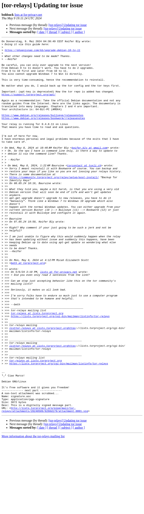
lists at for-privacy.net (28, 14)
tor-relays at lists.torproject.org (37, 368)
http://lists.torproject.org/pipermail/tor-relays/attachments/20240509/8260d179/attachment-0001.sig (45, 483)
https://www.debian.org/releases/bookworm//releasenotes (43, 134)
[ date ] (41, 32)
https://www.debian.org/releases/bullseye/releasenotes (42, 130)
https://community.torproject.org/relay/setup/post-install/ (54, 205)
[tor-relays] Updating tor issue (67, 25)
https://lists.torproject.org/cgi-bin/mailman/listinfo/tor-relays (60, 371)
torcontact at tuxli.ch (85, 191)
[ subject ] (66, 32)
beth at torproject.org (28, 308)
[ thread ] (53, 32)
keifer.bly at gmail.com (90, 169)
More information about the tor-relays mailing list (33, 510)
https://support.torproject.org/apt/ (29, 105)
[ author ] (79, 32)
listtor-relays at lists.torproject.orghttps (42, 386)
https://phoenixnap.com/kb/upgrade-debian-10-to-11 (42, 52)
